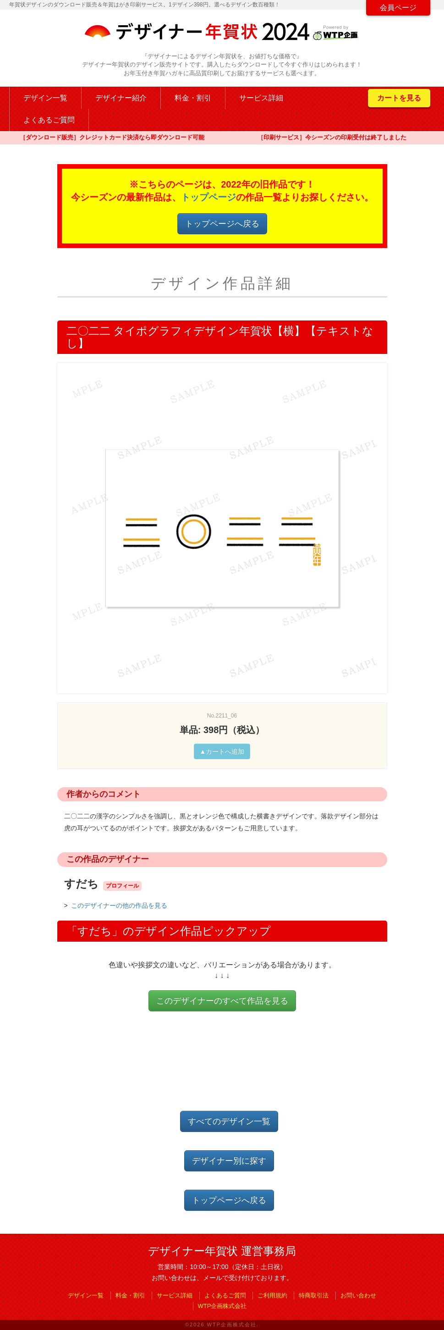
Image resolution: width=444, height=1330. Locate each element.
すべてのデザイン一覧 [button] (229, 1121)
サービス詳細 (261, 98)
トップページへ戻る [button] (222, 223)
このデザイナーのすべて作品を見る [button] (222, 1000)
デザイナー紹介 (121, 98)
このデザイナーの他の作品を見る (119, 905)
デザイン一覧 (45, 98)
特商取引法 (314, 1295)
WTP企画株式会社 (222, 1305)
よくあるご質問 (49, 120)
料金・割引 (193, 98)
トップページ (208, 197)
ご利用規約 (272, 1295)
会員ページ (398, 7)
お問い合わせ (358, 1295)
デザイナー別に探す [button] (229, 1160)
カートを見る (399, 98)
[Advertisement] (224, 1068)
